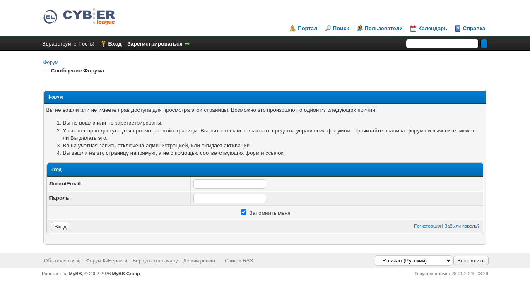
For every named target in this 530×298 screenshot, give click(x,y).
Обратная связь (62, 261)
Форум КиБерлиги (106, 261)
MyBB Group (126, 273)
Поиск (341, 28)
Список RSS (239, 261)
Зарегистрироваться (155, 44)
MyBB (75, 273)
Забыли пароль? (462, 225)
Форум (50, 62)
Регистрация (427, 225)
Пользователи (384, 28)
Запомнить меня (265, 213)
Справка (474, 28)
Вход (115, 44)
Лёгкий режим (199, 261)
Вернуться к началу (155, 261)
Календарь (432, 28)
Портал (307, 28)
